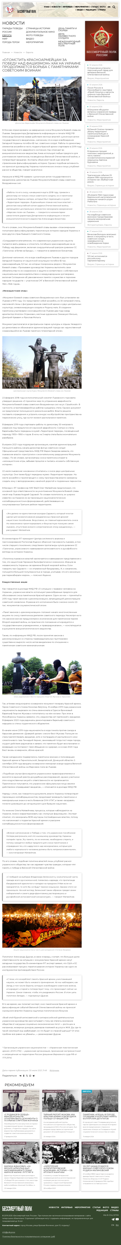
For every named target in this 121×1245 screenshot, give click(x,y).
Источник (54, 1070)
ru (117, 1225)
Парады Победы (12, 28)
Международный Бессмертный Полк (69, 44)
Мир (4, 39)
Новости (56, 7)
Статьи (94, 7)
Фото (102, 7)
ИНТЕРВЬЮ (67, 1207)
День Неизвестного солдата (67, 36)
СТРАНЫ (114, 1210)
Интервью (68, 7)
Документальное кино (40, 32)
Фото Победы (34, 35)
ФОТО (106, 1207)
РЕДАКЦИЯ (102, 1210)
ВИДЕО (115, 1207)
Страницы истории (38, 28)
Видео (80, 10)
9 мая (46, 7)
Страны (101, 10)
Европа (7, 35)
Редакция (91, 10)
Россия (7, 32)
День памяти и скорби (67, 29)
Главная (6, 52)
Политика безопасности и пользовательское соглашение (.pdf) (28, 1237)
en (109, 7)
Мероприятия (82, 7)
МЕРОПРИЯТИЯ (82, 1207)
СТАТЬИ (97, 1207)
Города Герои (10, 42)
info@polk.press (8, 1232)
